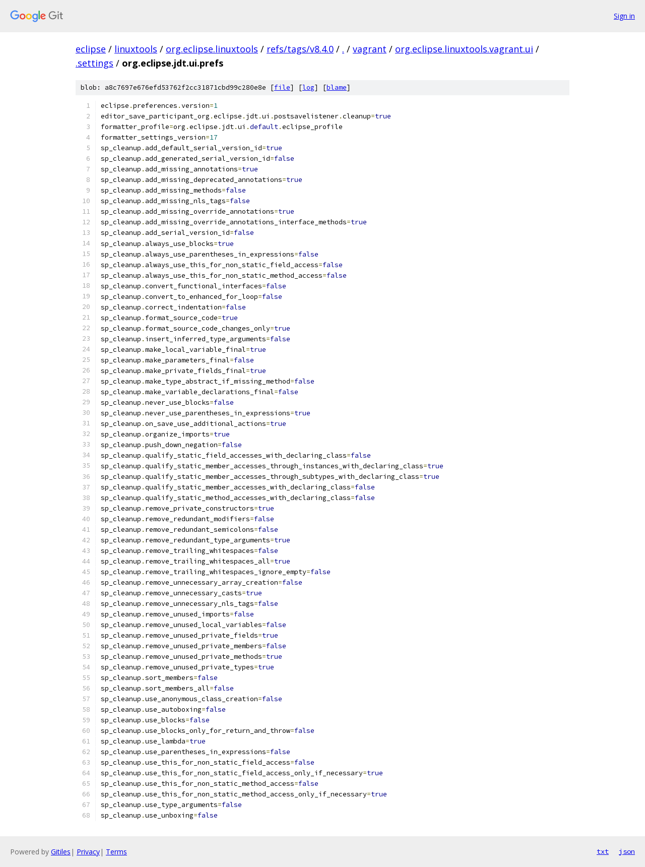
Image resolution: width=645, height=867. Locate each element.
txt (603, 851)
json (627, 851)
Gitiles (61, 851)
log (308, 87)
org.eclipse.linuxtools (212, 49)
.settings (94, 63)
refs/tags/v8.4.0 (300, 49)
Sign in (624, 16)
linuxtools (135, 49)
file (282, 87)
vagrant (369, 49)
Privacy (88, 851)
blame (337, 87)
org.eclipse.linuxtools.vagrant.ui (464, 49)
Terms (116, 851)
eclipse (91, 49)
